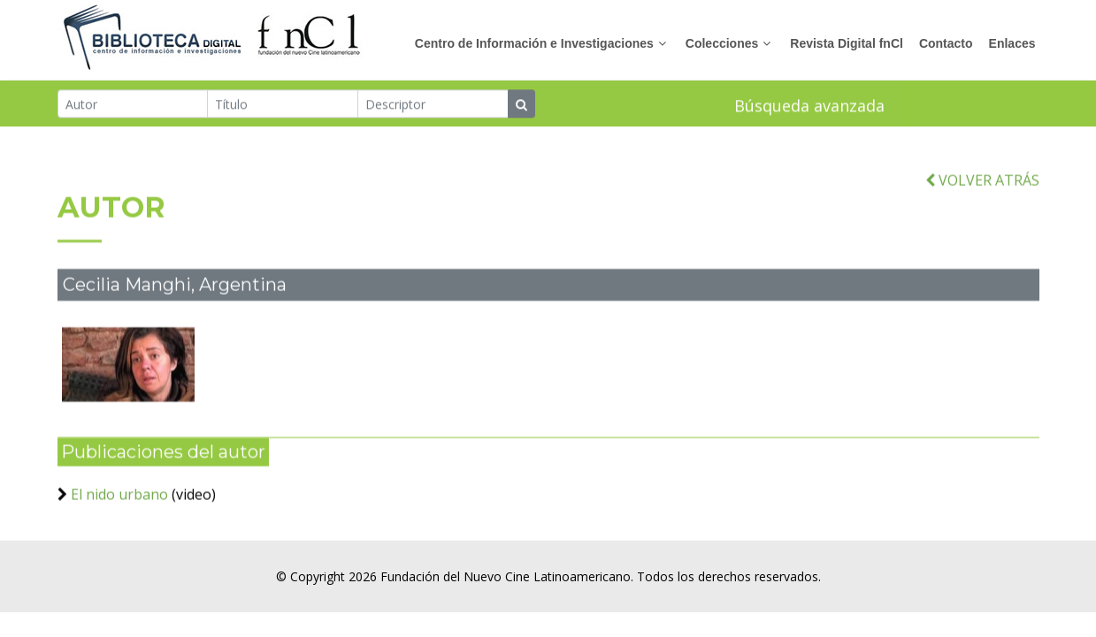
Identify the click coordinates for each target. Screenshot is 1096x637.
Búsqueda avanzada (809, 106)
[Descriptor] (433, 104)
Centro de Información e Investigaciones (534, 43)
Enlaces (1012, 43)
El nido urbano (119, 502)
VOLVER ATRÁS (982, 188)
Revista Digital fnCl (846, 43)
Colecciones (722, 43)
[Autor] (133, 104)
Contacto (946, 43)
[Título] (282, 104)
